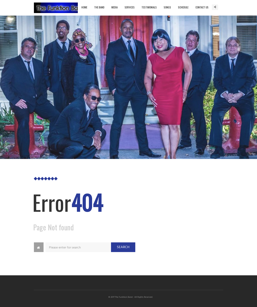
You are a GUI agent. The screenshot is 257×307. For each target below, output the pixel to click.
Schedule (183, 7)
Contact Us (201, 7)
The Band (99, 7)
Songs (167, 7)
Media (114, 7)
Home (84, 7)
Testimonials (149, 7)
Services (130, 7)
